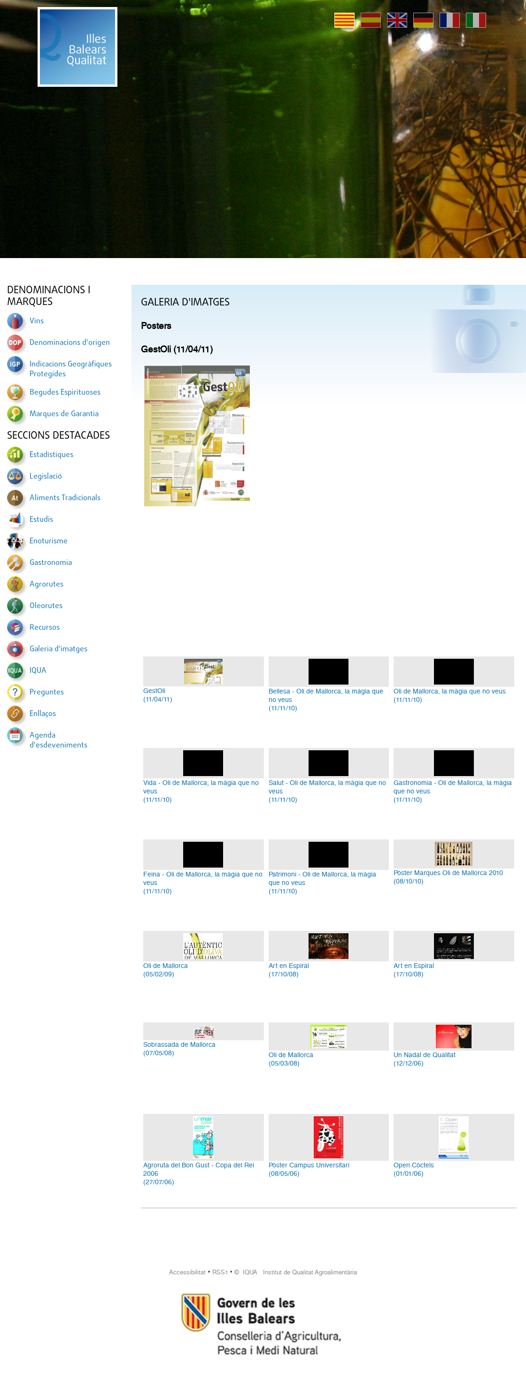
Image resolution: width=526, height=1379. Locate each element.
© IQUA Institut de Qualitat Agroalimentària (295, 1272)
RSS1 (220, 1272)
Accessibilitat (187, 1272)
